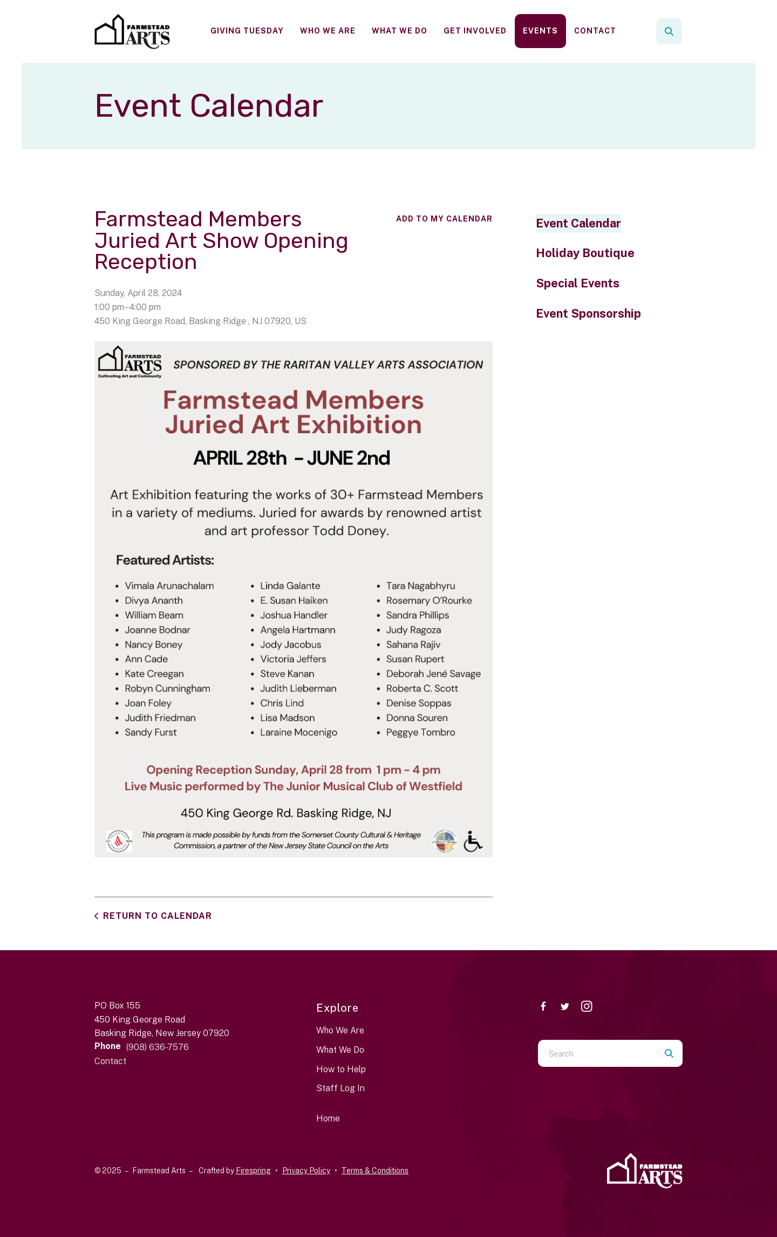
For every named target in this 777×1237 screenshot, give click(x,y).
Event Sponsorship (588, 313)
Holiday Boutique (585, 253)
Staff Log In (340, 1088)
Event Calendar (578, 223)
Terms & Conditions (375, 1170)
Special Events (577, 283)
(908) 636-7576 (157, 1047)
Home (328, 1118)
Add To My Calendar (444, 218)
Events (540, 30)
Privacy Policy (306, 1170)
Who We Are (328, 30)
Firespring (253, 1170)
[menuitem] (247, 31)
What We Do (399, 30)
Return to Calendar (157, 916)
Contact (595, 30)
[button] (669, 31)
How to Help (341, 1069)
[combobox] (597, 1053)
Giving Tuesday (247, 30)
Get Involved (475, 30)
